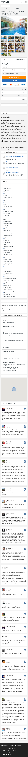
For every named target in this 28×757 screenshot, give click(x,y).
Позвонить (14, 81)
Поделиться (21, 59)
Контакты (15, 2)
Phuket (7, 8)
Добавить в (6, 59)
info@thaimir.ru (11, 752)
